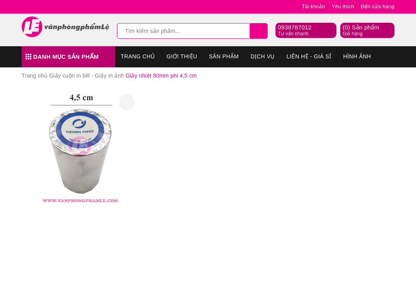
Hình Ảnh (357, 56)
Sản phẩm (224, 56)
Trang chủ (138, 56)
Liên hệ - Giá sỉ (309, 56)
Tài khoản (313, 6)
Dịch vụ (262, 56)
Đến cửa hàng (378, 6)
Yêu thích (343, 6)
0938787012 (295, 27)
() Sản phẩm (361, 30)
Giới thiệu (181, 56)
